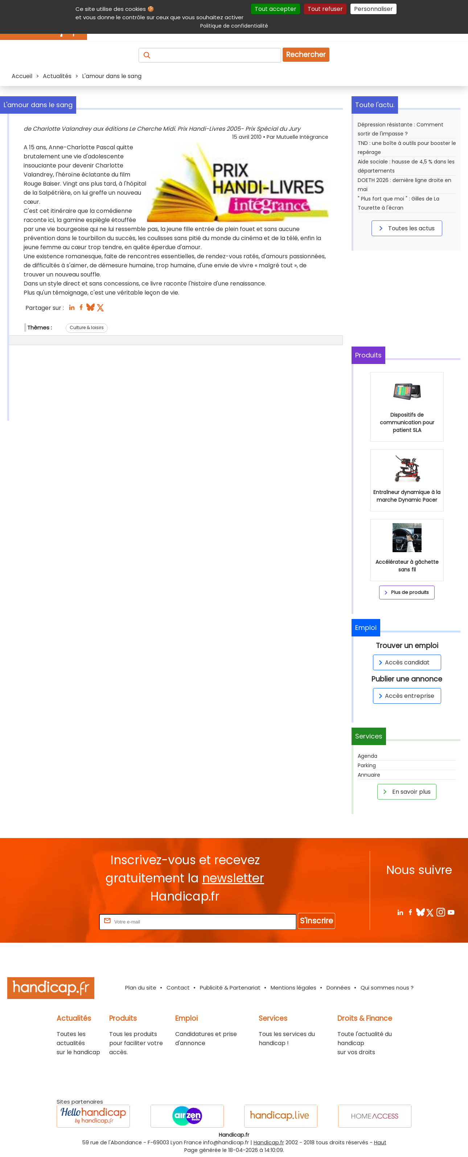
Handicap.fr (269, 1142)
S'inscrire (316, 920)
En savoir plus (406, 791)
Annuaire (369, 774)
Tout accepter (275, 9)
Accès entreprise (405, 695)
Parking (367, 765)
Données (338, 987)
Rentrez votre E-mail (68, 921)
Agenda (367, 756)
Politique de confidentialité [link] (234, 25)
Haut (380, 1142)
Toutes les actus (406, 228)
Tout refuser (325, 9)
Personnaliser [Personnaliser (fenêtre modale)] (373, 9)
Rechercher (306, 55)
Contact (178, 987)
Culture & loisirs (87, 327)
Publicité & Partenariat (230, 987)
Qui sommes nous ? (387, 987)
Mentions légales (293, 987)
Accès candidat (403, 662)
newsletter (233, 878)
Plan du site (140, 987)
